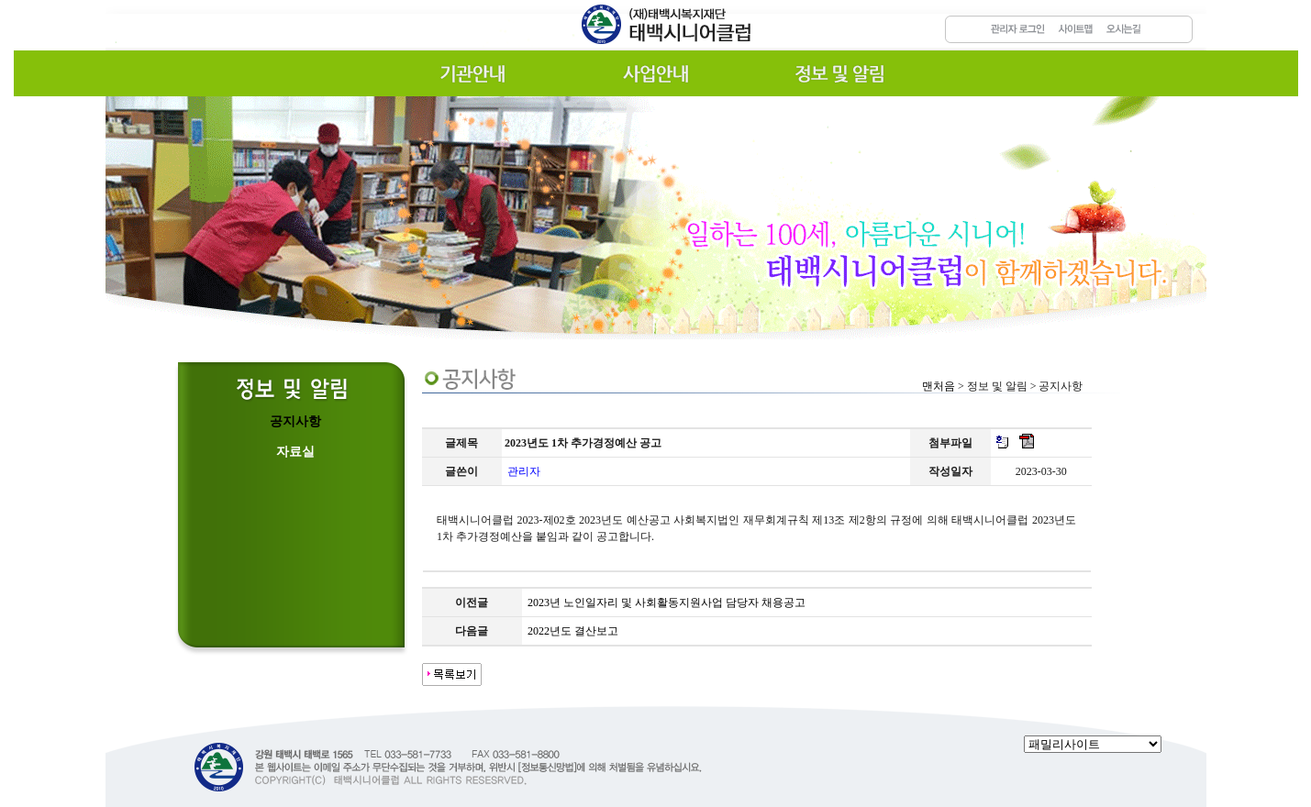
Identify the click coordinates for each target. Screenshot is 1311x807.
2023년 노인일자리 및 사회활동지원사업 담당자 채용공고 (666, 602)
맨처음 (938, 386)
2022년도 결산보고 (573, 631)
